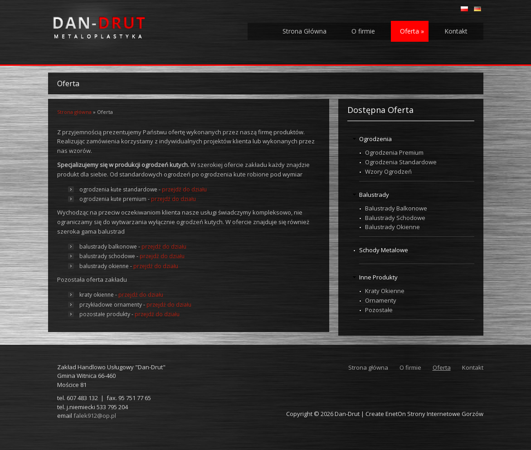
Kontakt (456, 31)
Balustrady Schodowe (395, 218)
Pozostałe (379, 310)
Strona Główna (304, 31)
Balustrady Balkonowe (396, 208)
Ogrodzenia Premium (394, 152)
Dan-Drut (347, 414)
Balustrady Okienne (392, 227)
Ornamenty (380, 300)
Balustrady (374, 195)
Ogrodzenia (375, 139)
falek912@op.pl (94, 415)
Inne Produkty (378, 277)
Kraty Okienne (384, 291)
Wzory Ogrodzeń (388, 171)
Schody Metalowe (383, 250)
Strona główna (74, 111)
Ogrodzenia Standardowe (401, 162)
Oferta (412, 31)
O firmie (363, 31)
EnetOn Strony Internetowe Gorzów (434, 414)
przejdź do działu (184, 189)
